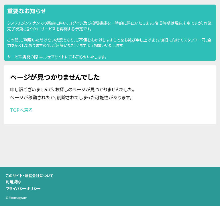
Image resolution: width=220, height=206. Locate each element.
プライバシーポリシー (23, 188)
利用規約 (13, 182)
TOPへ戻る (21, 109)
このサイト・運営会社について (29, 175)
